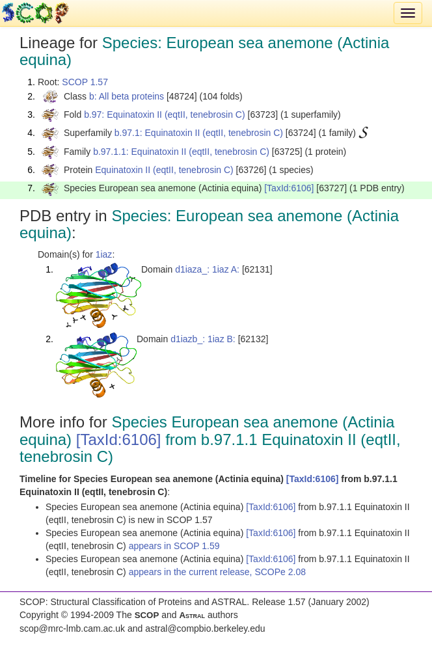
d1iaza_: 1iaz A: (207, 269)
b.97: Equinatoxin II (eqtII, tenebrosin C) (164, 114)
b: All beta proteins (126, 96)
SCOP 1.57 (85, 82)
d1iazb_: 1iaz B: (203, 339)
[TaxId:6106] (289, 188)
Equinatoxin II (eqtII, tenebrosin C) (164, 170)
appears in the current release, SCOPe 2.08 (217, 572)
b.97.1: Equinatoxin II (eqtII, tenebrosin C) (199, 133)
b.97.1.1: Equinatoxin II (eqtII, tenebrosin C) (181, 151)
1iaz (104, 254)
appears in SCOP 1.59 (174, 546)
